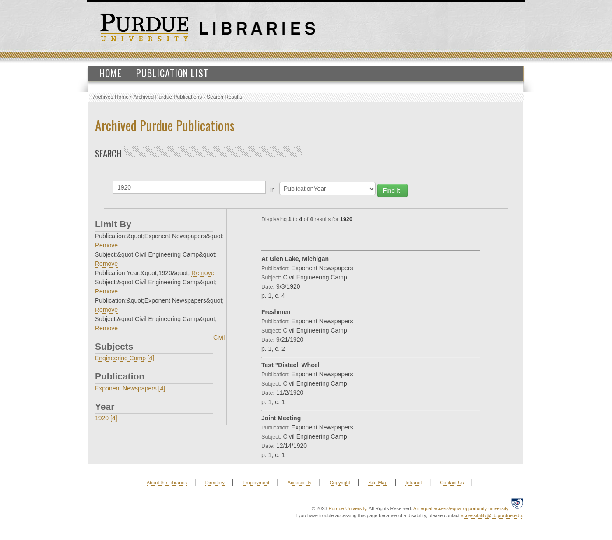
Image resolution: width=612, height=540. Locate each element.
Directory (215, 482)
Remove (106, 245)
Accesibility (299, 482)
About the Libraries (167, 482)
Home (110, 73)
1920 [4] (106, 418)
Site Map (377, 482)
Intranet (413, 482)
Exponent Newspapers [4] (130, 388)
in (272, 189)
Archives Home (111, 97)
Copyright (340, 482)
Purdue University (347, 508)
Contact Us (452, 482)
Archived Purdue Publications (168, 97)
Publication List (172, 73)
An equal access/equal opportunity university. (461, 508)
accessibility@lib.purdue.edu (491, 515)
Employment (256, 482)
